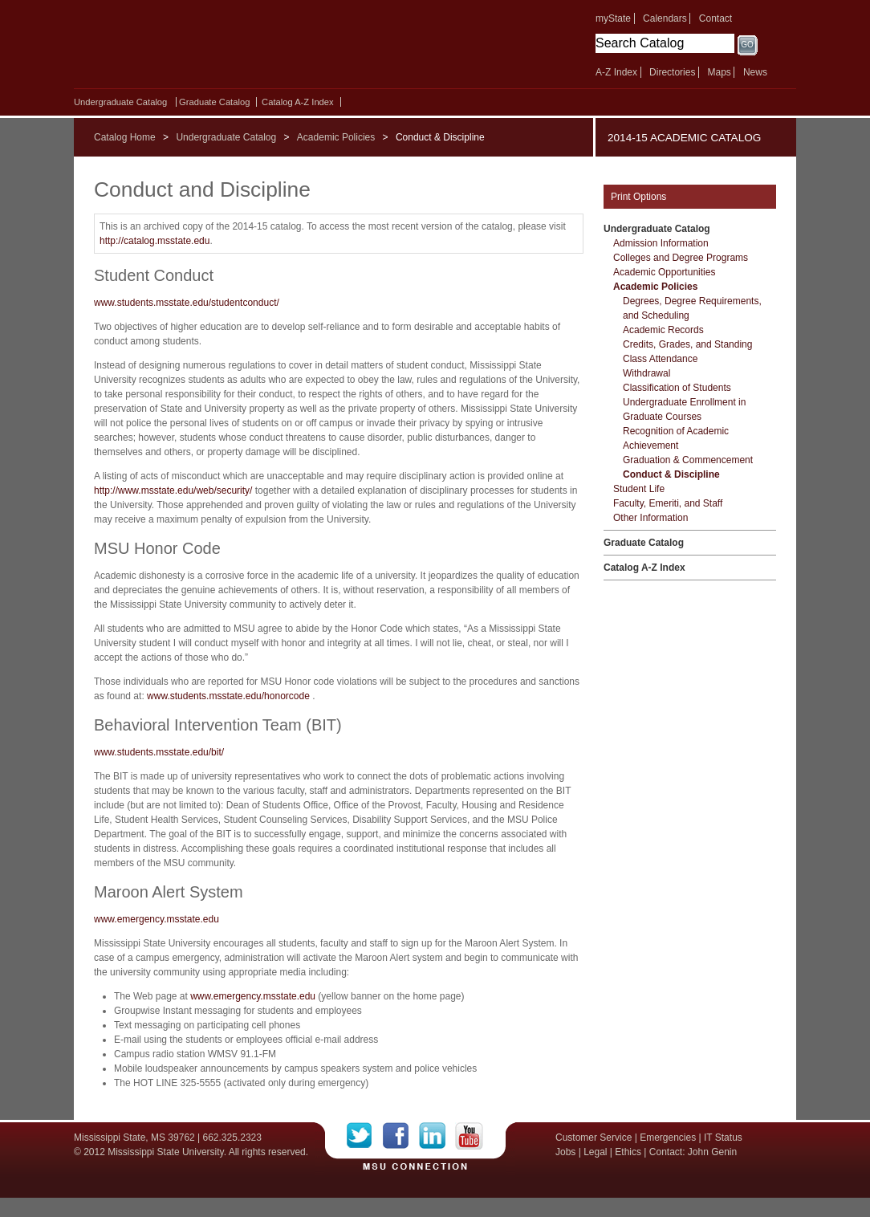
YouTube (469, 1136)
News (755, 72)
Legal (595, 1152)
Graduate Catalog (214, 102)
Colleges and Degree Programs (680, 257)
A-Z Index (616, 72)
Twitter (365, 1136)
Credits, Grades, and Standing (687, 344)
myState (613, 18)
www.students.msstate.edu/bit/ (159, 752)
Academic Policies (336, 137)
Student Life (639, 489)
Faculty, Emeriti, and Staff (667, 503)
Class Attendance (660, 358)
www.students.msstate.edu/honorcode (228, 696)
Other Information (650, 517)
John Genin (712, 1152)
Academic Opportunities (664, 272)
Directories (672, 72)
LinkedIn (437, 1136)
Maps (718, 72)
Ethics (628, 1152)
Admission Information (661, 243)
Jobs (565, 1152)
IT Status (723, 1137)
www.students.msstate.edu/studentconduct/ (186, 302)
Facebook (401, 1136)
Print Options (638, 196)
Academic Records (663, 330)
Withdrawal (646, 373)
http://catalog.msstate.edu (154, 240)
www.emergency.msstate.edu (156, 919)
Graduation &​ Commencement (688, 460)
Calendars (665, 18)
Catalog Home (125, 137)
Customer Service (593, 1137)
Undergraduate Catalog (120, 102)
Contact (715, 18)
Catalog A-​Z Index (298, 102)
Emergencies (668, 1137)
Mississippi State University (212, 48)
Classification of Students (677, 387)
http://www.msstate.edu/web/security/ (173, 490)
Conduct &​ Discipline (671, 474)
